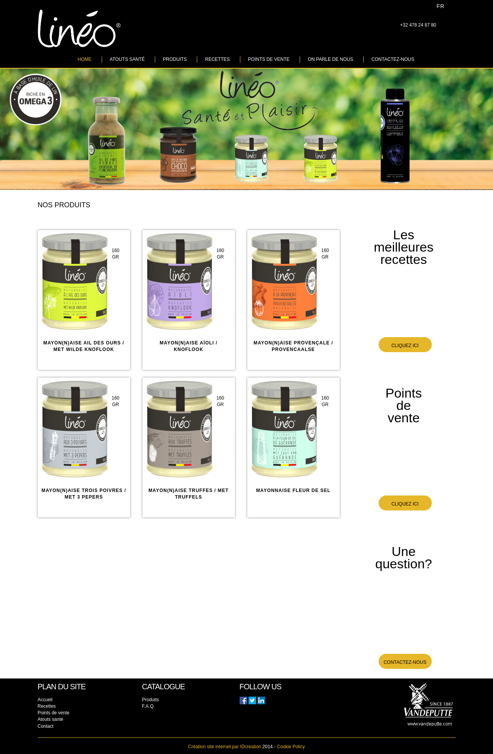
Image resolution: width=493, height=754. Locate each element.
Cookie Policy (291, 746)
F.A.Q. (148, 706)
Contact (46, 726)
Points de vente (269, 59)
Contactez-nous (392, 59)
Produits (175, 59)
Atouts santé (127, 59)
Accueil (45, 699)
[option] (246, 129)
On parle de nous (330, 59)
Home (85, 59)
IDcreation (224, 746)
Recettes (217, 59)
